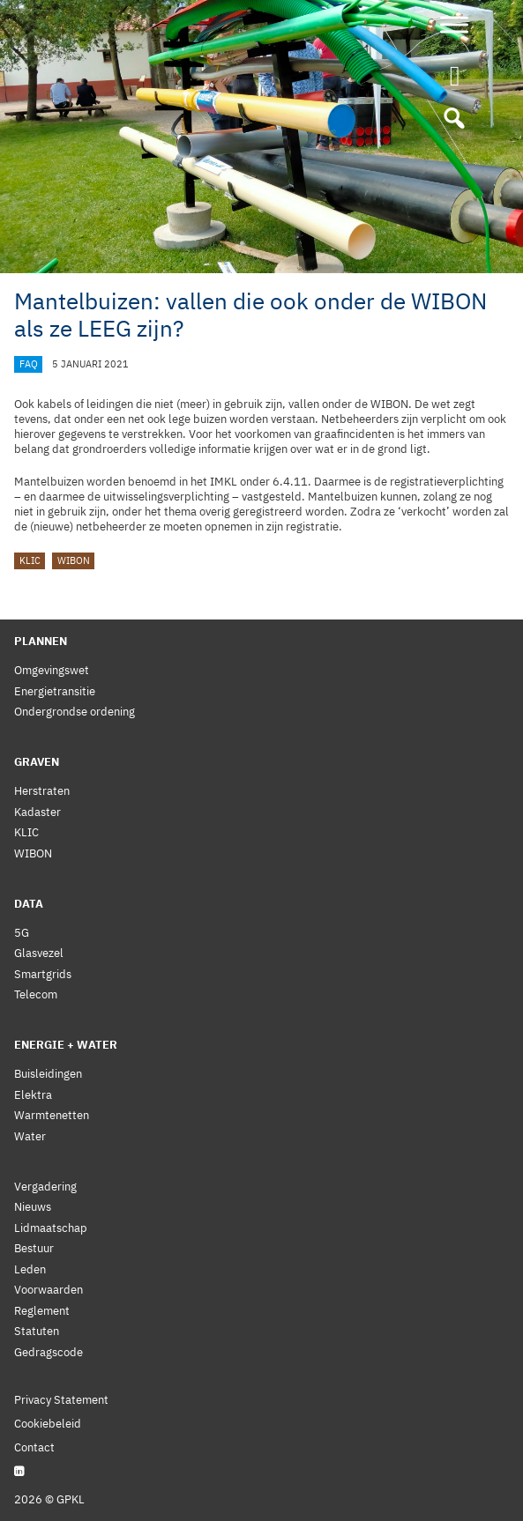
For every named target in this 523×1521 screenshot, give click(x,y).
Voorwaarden (48, 1289)
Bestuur (34, 1248)
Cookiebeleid (47, 1423)
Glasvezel (39, 953)
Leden (30, 1269)
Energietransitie (54, 691)
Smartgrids (42, 974)
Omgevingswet (51, 670)
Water (30, 1136)
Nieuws (32, 1206)
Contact (34, 1447)
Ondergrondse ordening (74, 711)
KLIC (30, 561)
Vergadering (45, 1186)
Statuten (36, 1331)
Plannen (40, 641)
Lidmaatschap (50, 1228)
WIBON (73, 561)
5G (21, 932)
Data (28, 903)
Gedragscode (48, 1352)
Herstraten (42, 790)
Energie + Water (65, 1044)
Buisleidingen (48, 1073)
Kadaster (37, 812)
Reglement (42, 1310)
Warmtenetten (51, 1115)
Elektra (33, 1094)
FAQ (28, 364)
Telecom (35, 994)
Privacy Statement (61, 1399)
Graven (36, 761)
